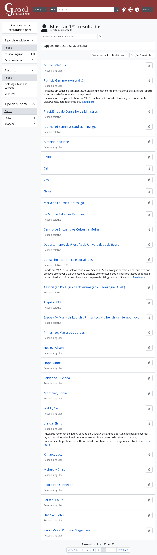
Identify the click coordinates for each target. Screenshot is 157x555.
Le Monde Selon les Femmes (64, 214)
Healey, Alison (54, 348)
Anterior (73, 550)
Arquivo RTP (52, 302)
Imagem (19, 124)
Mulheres (19, 94)
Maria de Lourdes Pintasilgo (64, 203)
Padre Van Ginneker (58, 485)
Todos (8, 47)
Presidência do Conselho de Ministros (71, 111)
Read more (88, 101)
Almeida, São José (56, 142)
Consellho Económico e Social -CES (68, 260)
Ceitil (47, 157)
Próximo (123, 550)
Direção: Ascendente (141, 55)
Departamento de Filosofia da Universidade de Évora (81, 244)
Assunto (10, 70)
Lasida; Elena (53, 423)
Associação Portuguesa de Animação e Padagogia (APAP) (84, 287)
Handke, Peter (54, 515)
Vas (46, 180)
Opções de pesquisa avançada (65, 46)
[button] (123, 9)
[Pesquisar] (85, 9)
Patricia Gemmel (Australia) (63, 80)
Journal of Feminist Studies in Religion (71, 127)
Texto (19, 118)
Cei (46, 168)
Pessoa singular (19, 54)
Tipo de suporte (16, 104)
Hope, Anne (52, 363)
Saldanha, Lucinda (57, 378)
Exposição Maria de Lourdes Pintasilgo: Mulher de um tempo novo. (92, 317)
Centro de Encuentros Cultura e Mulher (72, 229)
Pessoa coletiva (19, 60)
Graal (48, 191)
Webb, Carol (52, 408)
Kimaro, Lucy (53, 454)
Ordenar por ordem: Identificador (108, 55)
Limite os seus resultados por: (20, 27)
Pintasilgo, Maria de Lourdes (19, 85)
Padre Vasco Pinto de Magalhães (67, 530)
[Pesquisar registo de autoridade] (69, 36)
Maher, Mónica (54, 469)
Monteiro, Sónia (55, 393)
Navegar (39, 9)
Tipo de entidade (16, 40)
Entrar (146, 9)
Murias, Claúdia (55, 65)
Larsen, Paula (53, 500)
